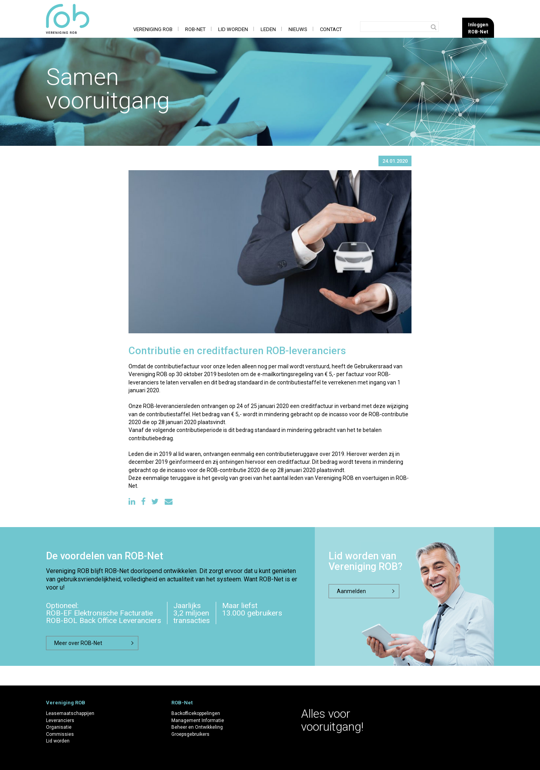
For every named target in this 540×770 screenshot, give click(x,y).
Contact (331, 29)
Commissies (60, 734)
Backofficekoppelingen (195, 713)
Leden (268, 29)
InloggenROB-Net (478, 28)
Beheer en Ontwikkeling (197, 727)
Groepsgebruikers (190, 734)
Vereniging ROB (153, 29)
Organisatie (59, 727)
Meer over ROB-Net (78, 643)
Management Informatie (197, 720)
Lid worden (233, 29)
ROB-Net (195, 29)
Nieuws (297, 29)
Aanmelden (351, 591)
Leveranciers (60, 720)
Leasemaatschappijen (70, 713)
